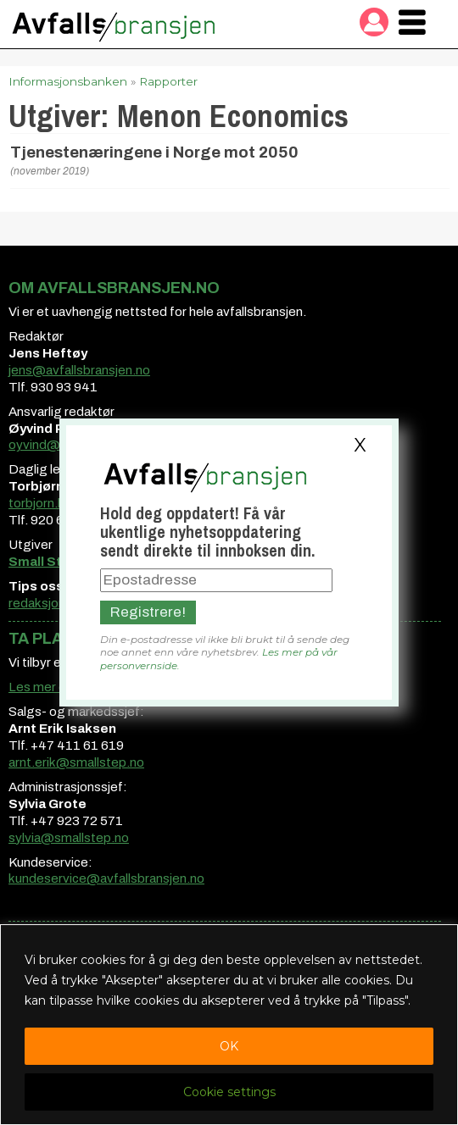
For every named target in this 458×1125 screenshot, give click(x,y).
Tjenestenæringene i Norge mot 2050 (154, 152)
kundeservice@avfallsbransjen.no (106, 878)
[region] (229, 1024)
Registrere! (148, 612)
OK (229, 1046)
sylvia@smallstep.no (68, 838)
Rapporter (168, 81)
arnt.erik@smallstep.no (76, 762)
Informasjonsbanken (67, 81)
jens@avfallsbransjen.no (79, 370)
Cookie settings (229, 1092)
